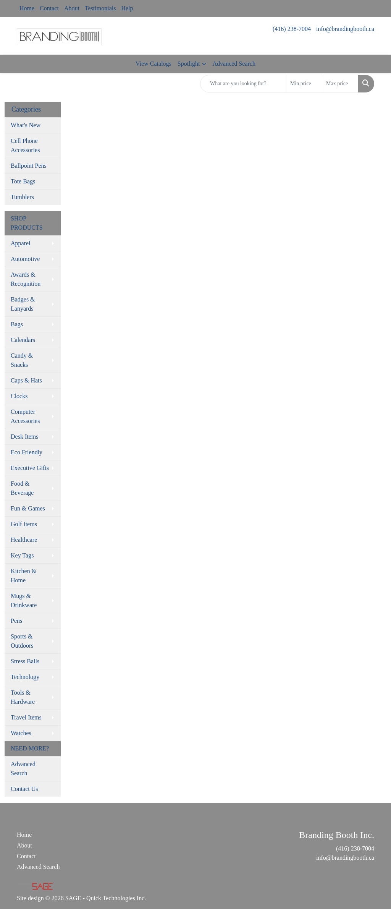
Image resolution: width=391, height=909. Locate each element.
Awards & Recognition (25, 279)
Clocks (19, 396)
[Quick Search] (243, 83)
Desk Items (24, 436)
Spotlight (189, 63)
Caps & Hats (26, 380)
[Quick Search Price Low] (304, 83)
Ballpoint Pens (29, 165)
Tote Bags (23, 181)
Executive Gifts (30, 468)
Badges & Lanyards (23, 304)
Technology (25, 677)
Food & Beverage (22, 488)
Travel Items (26, 717)
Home (26, 8)
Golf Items (24, 524)
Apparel (21, 243)
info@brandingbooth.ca (345, 29)
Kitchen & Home (23, 575)
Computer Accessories (25, 416)
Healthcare (24, 539)
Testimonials (100, 8)
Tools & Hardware (23, 697)
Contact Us (24, 789)
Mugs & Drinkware (24, 600)
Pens (16, 620)
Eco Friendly (26, 452)
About (71, 8)
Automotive (25, 259)
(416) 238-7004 (292, 29)
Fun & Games (28, 508)
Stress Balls (25, 661)
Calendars (23, 340)
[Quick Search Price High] (340, 83)
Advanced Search (233, 63)
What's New (25, 125)
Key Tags (22, 555)
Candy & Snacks (22, 360)
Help (127, 8)
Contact (49, 8)
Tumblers (22, 197)
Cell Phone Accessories (25, 145)
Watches (21, 733)
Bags (17, 324)
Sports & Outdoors (22, 641)
